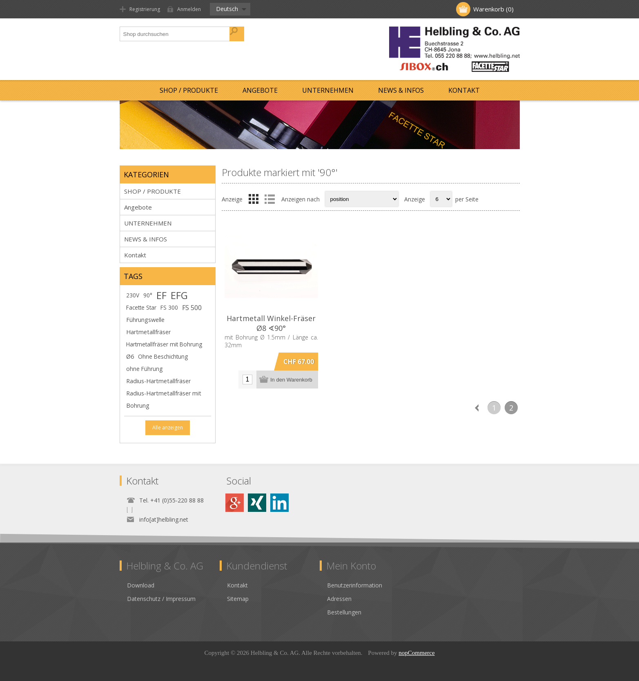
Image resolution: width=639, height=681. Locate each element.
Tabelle (253, 199)
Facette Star (141, 307)
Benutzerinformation (354, 585)
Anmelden (189, 9)
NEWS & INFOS (401, 90)
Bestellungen (344, 612)
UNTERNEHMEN (328, 90)
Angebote (260, 90)
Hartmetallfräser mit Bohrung (164, 344)
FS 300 (169, 307)
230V (132, 295)
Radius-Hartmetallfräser (158, 381)
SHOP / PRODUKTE (189, 90)
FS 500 (192, 307)
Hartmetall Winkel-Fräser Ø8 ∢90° (271, 323)
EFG (179, 295)
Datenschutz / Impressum (161, 599)
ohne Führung (144, 369)
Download (140, 585)
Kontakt (464, 90)
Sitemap (238, 599)
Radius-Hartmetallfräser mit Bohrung (163, 399)
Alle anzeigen (167, 427)
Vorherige (476, 407)
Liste (270, 199)
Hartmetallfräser (148, 332)
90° (147, 295)
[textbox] (175, 34)
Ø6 (130, 356)
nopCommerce (416, 653)
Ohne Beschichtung (163, 356)
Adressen (339, 599)
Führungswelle (145, 320)
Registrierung (144, 9)
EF (161, 295)
